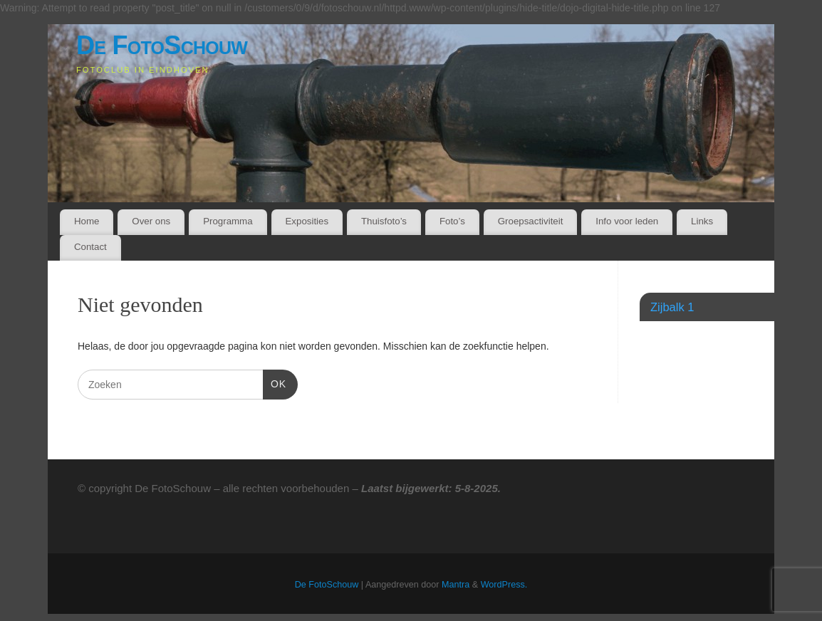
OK (274, 382)
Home (86, 221)
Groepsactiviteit (530, 221)
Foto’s (452, 221)
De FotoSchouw (161, 45)
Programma (227, 221)
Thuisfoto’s (384, 221)
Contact (90, 246)
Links (702, 221)
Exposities (306, 221)
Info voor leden (626, 221)
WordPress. (504, 585)
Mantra (455, 585)
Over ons (151, 221)
